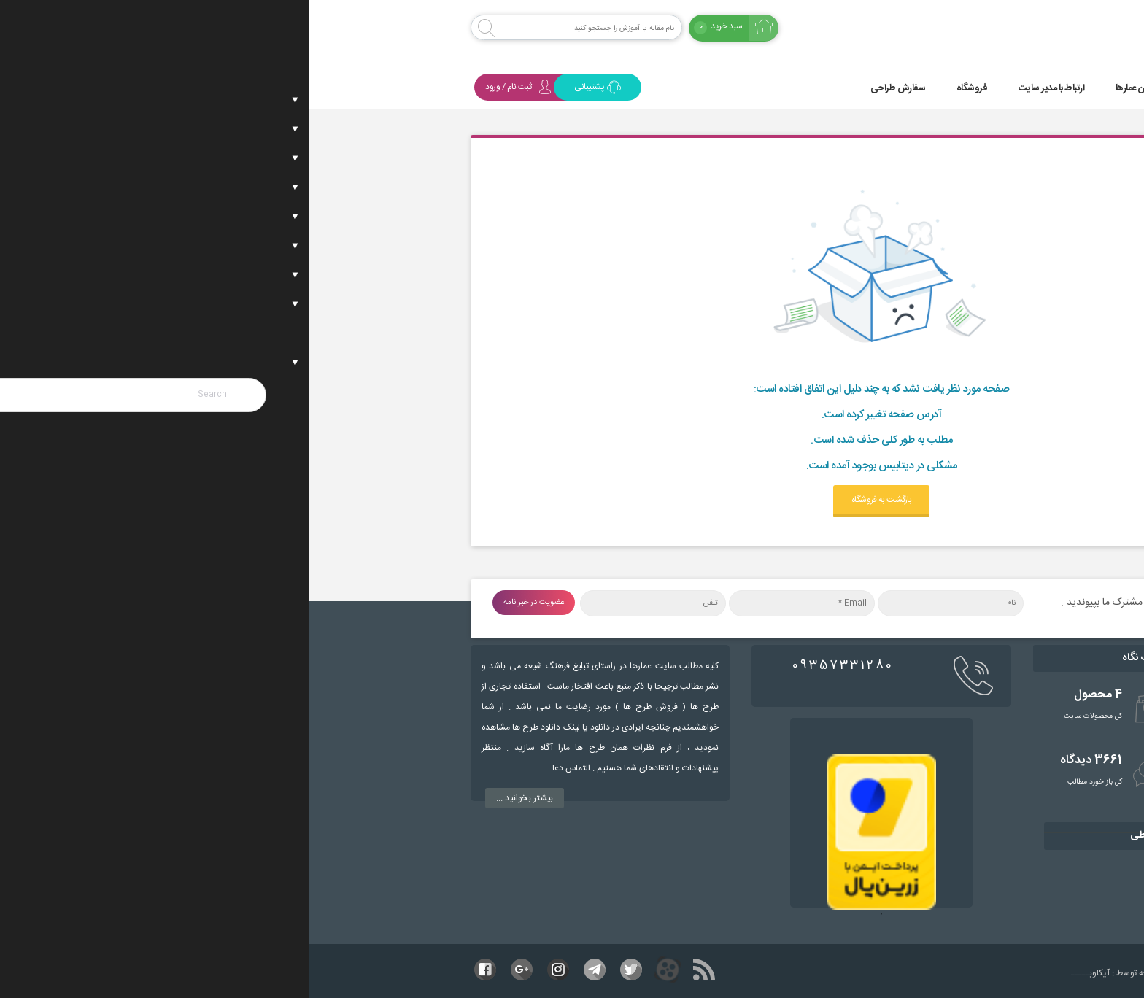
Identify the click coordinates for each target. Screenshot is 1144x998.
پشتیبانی (288, 87)
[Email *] (492, 603)
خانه (961, 88)
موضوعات (906, 88)
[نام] (641, 603)
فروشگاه (663, 88)
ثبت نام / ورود (209, 87)
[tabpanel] (572, 832)
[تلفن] (344, 603)
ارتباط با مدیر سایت (742, 88)
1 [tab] (572, 921)
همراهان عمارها (832, 88)
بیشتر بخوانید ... (215, 798)
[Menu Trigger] (1067, 31)
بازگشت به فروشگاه (572, 499)
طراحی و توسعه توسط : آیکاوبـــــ (872, 973)
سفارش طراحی (589, 88)
